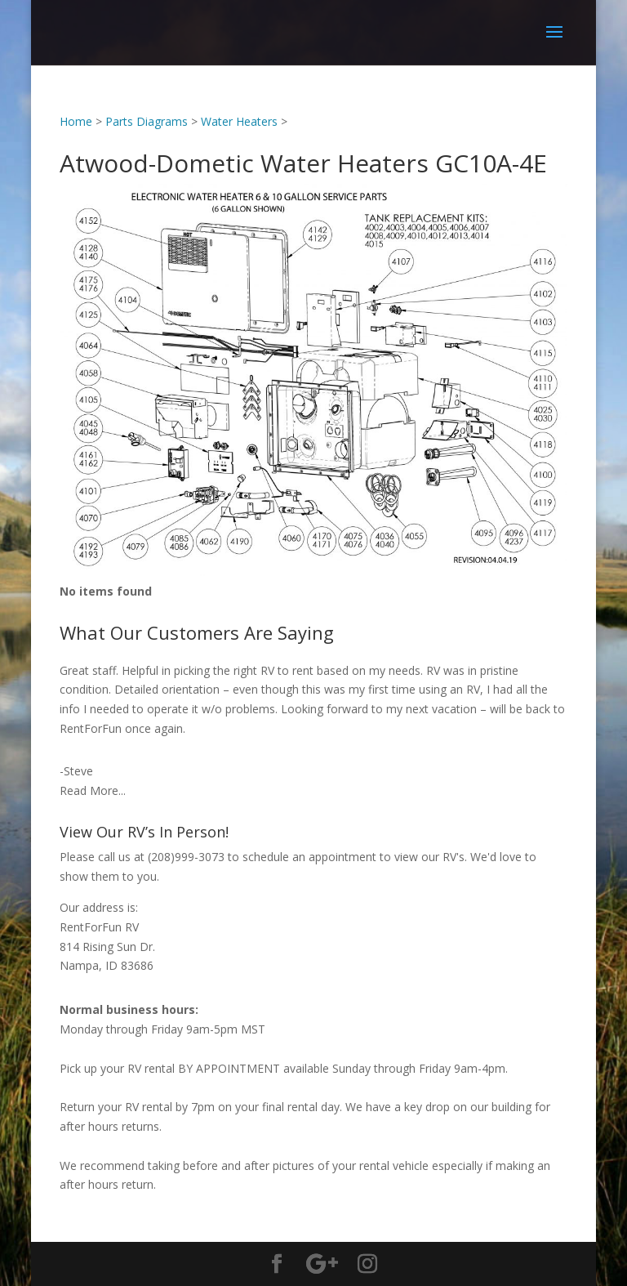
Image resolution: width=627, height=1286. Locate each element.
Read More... (93, 790)
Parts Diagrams (146, 121)
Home (76, 121)
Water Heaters (239, 121)
